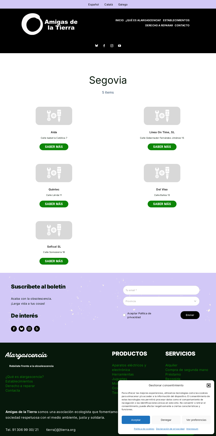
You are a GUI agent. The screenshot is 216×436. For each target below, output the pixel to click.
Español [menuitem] (93, 4)
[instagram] (112, 46)
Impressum (192, 428)
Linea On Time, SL (162, 132)
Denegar (166, 419)
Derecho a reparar (20, 386)
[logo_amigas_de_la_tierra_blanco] (49, 15)
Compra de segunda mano (186, 370)
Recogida (172, 379)
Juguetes (119, 379)
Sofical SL (54, 246)
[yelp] (37, 329)
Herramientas (123, 374)
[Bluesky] (96, 45)
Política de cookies (144, 428)
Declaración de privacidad (170, 428)
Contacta (12, 390)
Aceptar (136, 419)
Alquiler (171, 365)
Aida (54, 132)
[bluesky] (21, 329)
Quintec (54, 189)
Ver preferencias (196, 419)
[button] (209, 385)
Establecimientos (19, 381)
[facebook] (104, 46)
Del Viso (162, 189)
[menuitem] (93, 4)
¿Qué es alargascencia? (24, 377)
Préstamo (173, 374)
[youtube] (119, 46)
